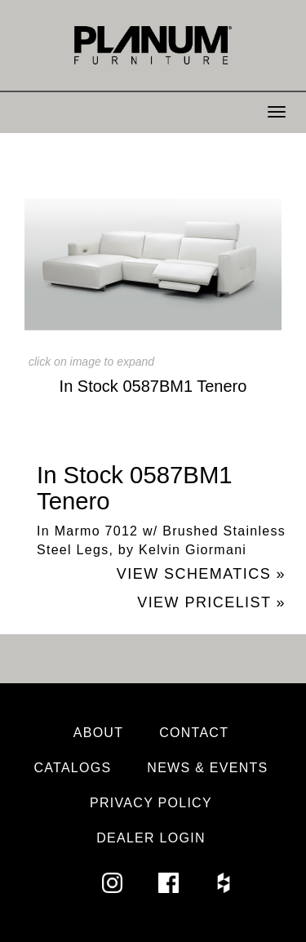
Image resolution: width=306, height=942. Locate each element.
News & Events (207, 768)
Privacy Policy (151, 803)
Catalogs (72, 768)
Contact (193, 733)
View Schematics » (201, 574)
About (98, 733)
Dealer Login (151, 838)
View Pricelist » (211, 602)
